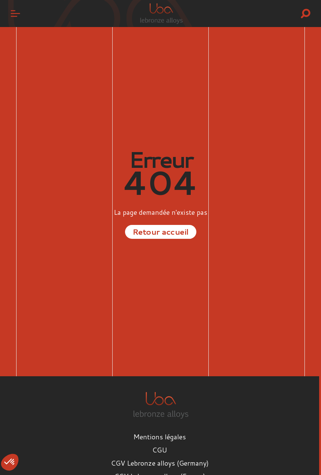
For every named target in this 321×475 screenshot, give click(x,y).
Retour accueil (161, 231)
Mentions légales (159, 437)
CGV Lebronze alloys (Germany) (160, 463)
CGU (159, 450)
